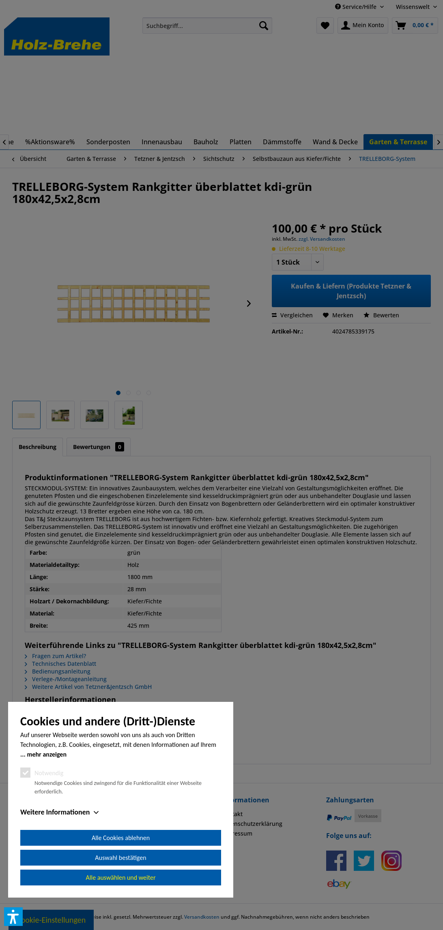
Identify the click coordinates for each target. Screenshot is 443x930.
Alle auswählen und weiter (121, 877)
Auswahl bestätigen (120, 858)
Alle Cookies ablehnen (121, 838)
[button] (13, 916)
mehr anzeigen (47, 754)
